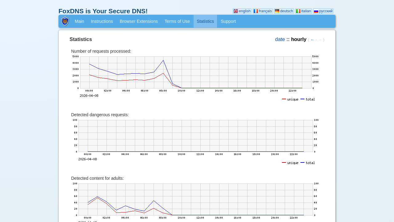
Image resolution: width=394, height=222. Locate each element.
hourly (299, 39)
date (280, 39)
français (263, 11)
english (242, 11)
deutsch (284, 11)
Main (79, 21)
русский (323, 11)
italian (303, 11)
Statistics (205, 21)
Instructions (102, 21)
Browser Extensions (139, 21)
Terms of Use (177, 21)
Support (228, 21)
